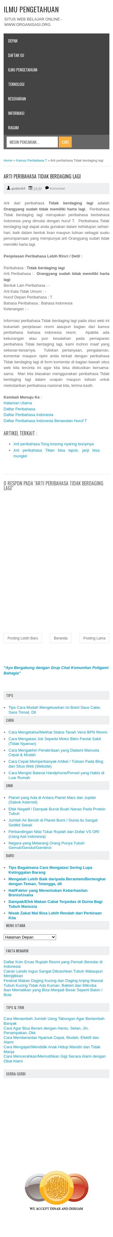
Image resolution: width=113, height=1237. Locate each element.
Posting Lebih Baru (23, 638)
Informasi (16, 113)
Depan (12, 41)
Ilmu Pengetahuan (22, 70)
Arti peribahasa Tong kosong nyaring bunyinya (54, 444)
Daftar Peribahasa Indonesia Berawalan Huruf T (45, 420)
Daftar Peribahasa (19, 409)
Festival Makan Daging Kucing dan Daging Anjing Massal (53, 980)
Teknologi (16, 84)
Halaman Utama (18, 403)
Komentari (57, 188)
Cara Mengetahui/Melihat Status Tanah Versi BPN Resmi (57, 732)
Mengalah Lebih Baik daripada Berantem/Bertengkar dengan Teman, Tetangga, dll (57, 881)
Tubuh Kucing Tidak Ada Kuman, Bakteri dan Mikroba (50, 985)
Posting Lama (94, 638)
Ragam (13, 128)
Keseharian (17, 99)
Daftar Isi (16, 55)
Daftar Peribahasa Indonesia (28, 414)
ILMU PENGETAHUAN (31, 9)
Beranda (60, 638)
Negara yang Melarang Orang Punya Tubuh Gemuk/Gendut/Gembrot (46, 845)
